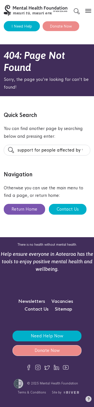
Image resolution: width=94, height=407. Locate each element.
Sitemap (63, 309)
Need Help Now (47, 336)
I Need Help (22, 26)
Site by (65, 392)
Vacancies (62, 301)
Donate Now (61, 26)
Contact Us (68, 209)
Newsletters (31, 301)
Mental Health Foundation (59, 383)
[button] (88, 400)
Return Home (24, 209)
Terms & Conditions (32, 392)
